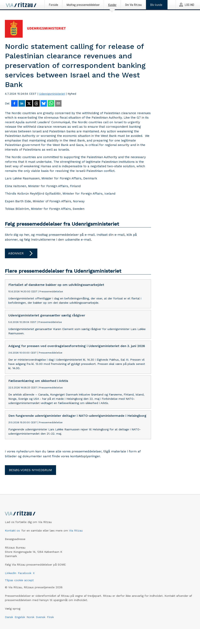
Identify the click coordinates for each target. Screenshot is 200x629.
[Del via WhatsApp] (51, 103)
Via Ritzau (76, 530)
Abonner (21, 253)
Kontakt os (12, 530)
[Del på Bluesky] (43, 103)
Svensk (40, 617)
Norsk (30, 617)
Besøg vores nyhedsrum (30, 470)
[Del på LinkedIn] (21, 103)
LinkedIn (10, 573)
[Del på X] (29, 103)
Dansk (9, 617)
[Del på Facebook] (14, 103)
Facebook (24, 573)
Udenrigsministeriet (52, 93)
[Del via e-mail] (58, 103)
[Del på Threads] (36, 103)
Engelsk (20, 617)
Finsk (50, 617)
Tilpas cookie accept (19, 580)
